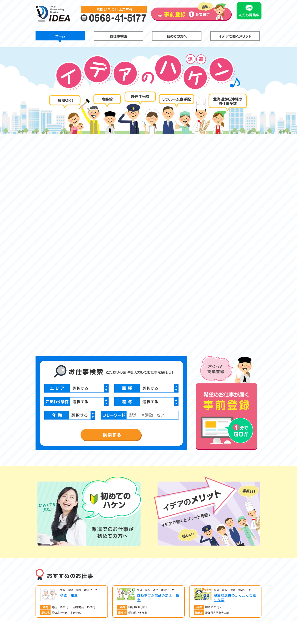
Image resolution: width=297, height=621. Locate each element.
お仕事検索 (118, 37)
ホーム (60, 37)
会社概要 (186, 603)
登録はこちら (233, 596)
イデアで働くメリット (235, 37)
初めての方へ (176, 37)
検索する (111, 224)
